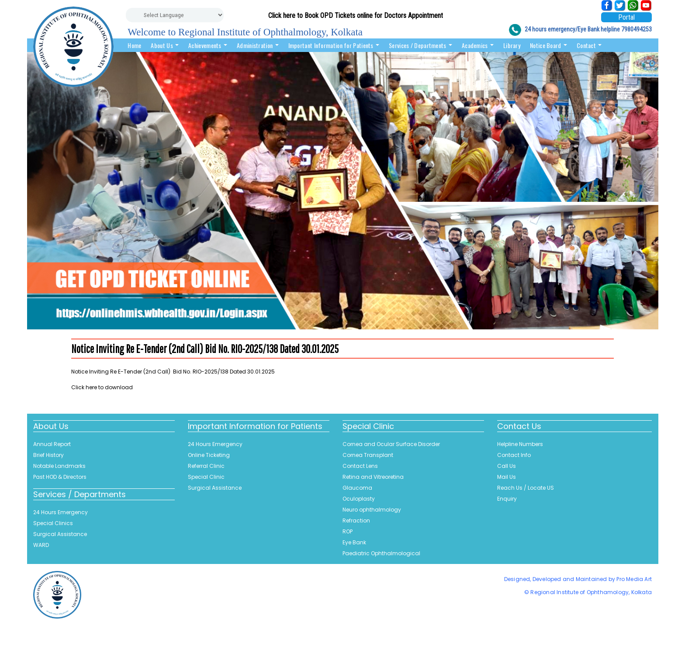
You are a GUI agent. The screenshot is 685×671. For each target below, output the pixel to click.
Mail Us (506, 477)
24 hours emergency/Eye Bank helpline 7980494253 (588, 29)
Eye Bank (354, 542)
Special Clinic (206, 477)
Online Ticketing (209, 455)
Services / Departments (420, 45)
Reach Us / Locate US (525, 487)
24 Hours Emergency (60, 512)
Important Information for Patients (334, 45)
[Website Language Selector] (175, 15)
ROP (347, 531)
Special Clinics (53, 523)
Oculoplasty (358, 498)
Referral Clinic (206, 466)
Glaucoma (357, 487)
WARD (41, 545)
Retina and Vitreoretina (373, 477)
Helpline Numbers (520, 444)
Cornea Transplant (367, 455)
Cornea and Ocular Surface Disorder (391, 444)
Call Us (506, 466)
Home (134, 45)
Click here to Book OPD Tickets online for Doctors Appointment (355, 15)
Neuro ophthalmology (371, 509)
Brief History (48, 455)
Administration (258, 45)
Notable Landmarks (59, 466)
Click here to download (102, 387)
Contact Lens (360, 466)
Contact (589, 45)
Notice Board (548, 45)
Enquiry (507, 498)
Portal (626, 17)
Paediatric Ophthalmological (381, 553)
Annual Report (52, 444)
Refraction (356, 520)
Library (511, 45)
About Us (165, 45)
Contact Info (514, 455)
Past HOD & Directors (59, 477)
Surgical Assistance (60, 534)
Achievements (207, 45)
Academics (478, 45)
